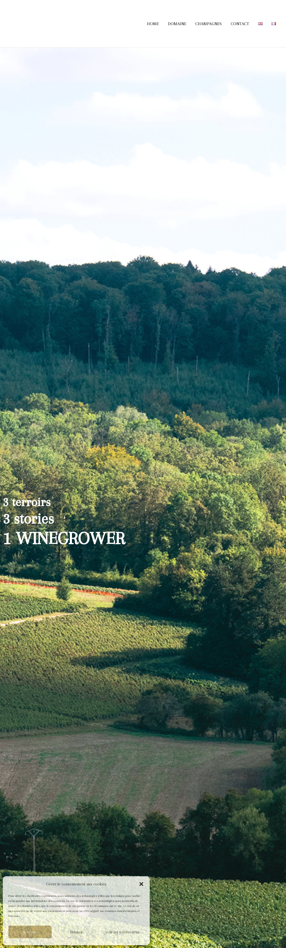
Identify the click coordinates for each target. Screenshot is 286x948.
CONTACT (240, 23)
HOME (153, 23)
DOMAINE (177, 23)
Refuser (76, 932)
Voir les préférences (122, 932)
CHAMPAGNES (208, 23)
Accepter (30, 932)
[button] (141, 884)
